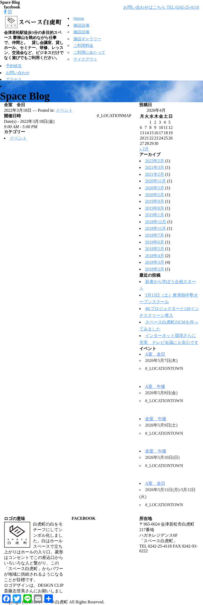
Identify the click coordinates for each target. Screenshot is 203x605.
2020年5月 (154, 188)
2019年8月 (154, 208)
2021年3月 (154, 167)
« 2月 (144, 149)
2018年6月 (154, 242)
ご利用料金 (83, 45)
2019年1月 (154, 215)
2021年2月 (154, 174)
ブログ (12, 86)
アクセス (14, 79)
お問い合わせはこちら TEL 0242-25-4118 (161, 7)
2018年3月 (154, 262)
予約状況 (14, 66)
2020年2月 (154, 194)
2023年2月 (154, 161)
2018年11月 (155, 228)
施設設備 (81, 25)
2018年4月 (154, 255)
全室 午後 (155, 418)
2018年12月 (155, 221)
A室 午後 (155, 386)
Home (78, 18)
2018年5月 (154, 249)
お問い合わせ (18, 72)
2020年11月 (155, 181)
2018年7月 (154, 235)
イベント (64, 110)
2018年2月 (154, 269)
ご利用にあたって (89, 52)
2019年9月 (154, 201)
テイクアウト (85, 59)
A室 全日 (155, 354)
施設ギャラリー (87, 39)
